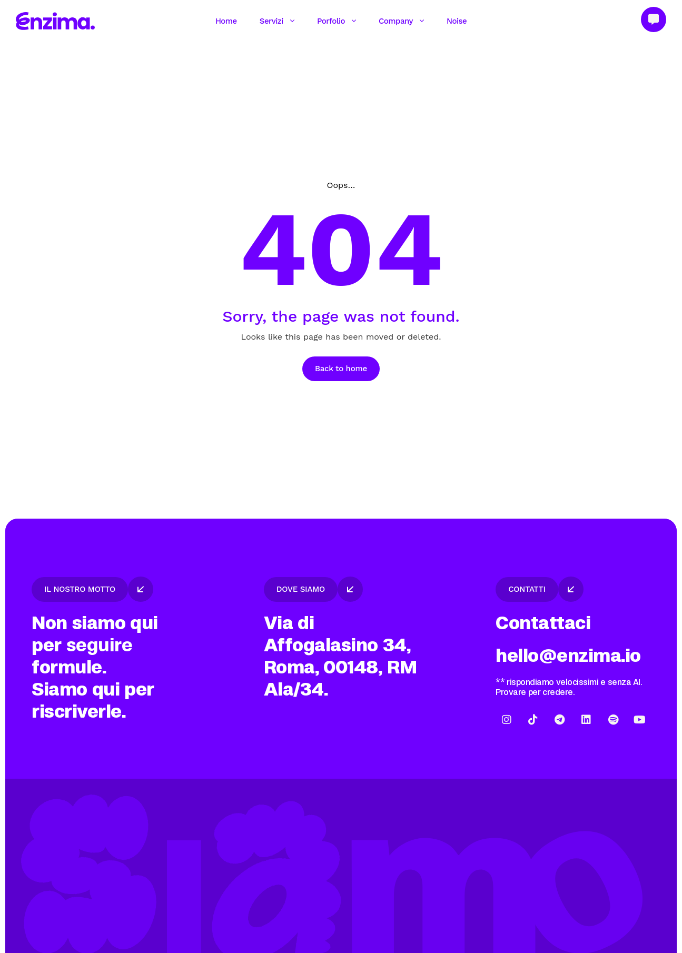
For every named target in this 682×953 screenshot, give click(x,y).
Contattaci (543, 623)
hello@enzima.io (568, 656)
